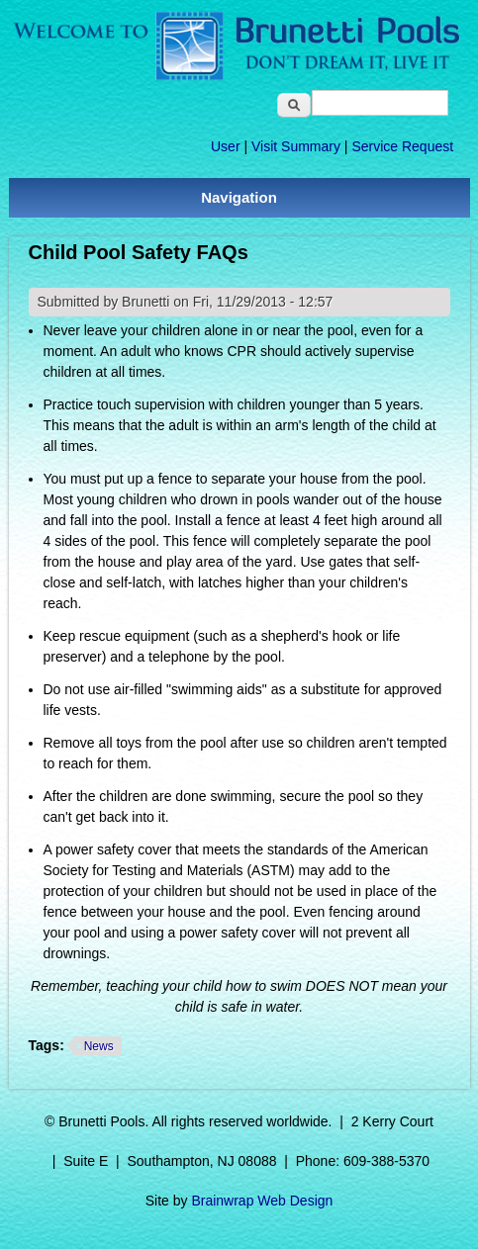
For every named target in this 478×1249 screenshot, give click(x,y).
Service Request (402, 146)
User (225, 146)
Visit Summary (295, 146)
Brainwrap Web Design (262, 1200)
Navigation (239, 197)
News (99, 1046)
